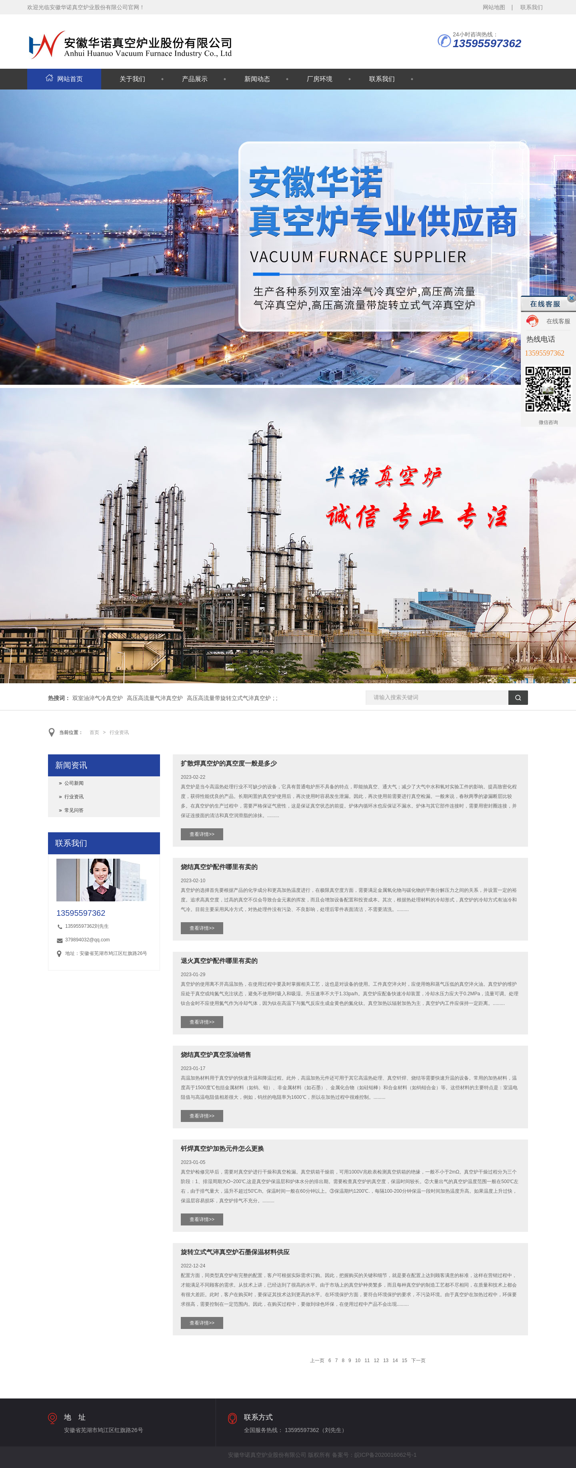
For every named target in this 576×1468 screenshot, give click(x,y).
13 (385, 1360)
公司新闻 (74, 783)
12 (376, 1360)
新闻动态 (257, 79)
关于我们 (132, 79)
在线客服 (558, 321)
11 (367, 1360)
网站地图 (494, 7)
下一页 (418, 1360)
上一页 (317, 1360)
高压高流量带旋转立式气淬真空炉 (229, 698)
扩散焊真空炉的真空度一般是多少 (229, 763)
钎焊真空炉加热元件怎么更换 (222, 1148)
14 (395, 1360)
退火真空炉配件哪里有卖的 (219, 960)
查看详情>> (202, 834)
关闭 (571, 298)
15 (404, 1360)
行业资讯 (119, 732)
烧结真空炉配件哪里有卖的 (219, 866)
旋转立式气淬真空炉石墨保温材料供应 (235, 1252)
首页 (94, 732)
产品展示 (195, 79)
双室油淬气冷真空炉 (97, 698)
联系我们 (531, 7)
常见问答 (74, 810)
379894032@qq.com (87, 940)
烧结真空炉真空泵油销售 (216, 1054)
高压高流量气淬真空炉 (155, 698)
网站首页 (64, 79)
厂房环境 (319, 79)
